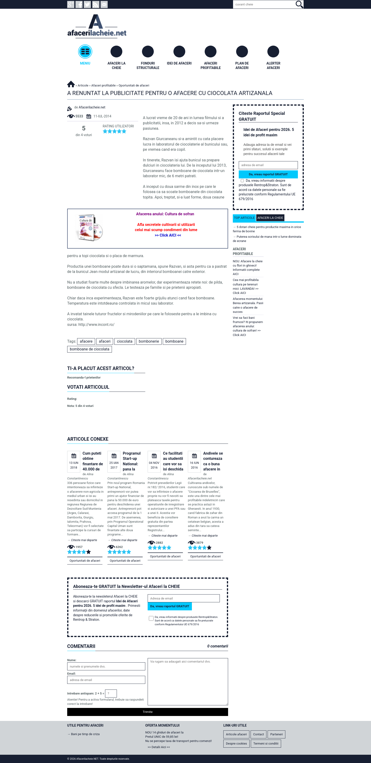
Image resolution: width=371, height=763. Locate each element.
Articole (83, 85)
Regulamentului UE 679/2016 (182, 624)
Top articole (244, 218)
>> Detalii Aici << (159, 747)
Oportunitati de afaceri (85, 560)
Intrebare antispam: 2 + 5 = (85, 693)
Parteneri (276, 734)
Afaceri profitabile (103, 85)
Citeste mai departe (84, 540)
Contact (258, 734)
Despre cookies (236, 743)
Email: (71, 673)
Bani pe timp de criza (85, 734)
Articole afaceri (236, 734)
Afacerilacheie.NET (71, 83)
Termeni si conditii (265, 743)
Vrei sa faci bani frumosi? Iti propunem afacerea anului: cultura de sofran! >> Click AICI (248, 326)
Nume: (71, 660)
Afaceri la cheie (270, 218)
